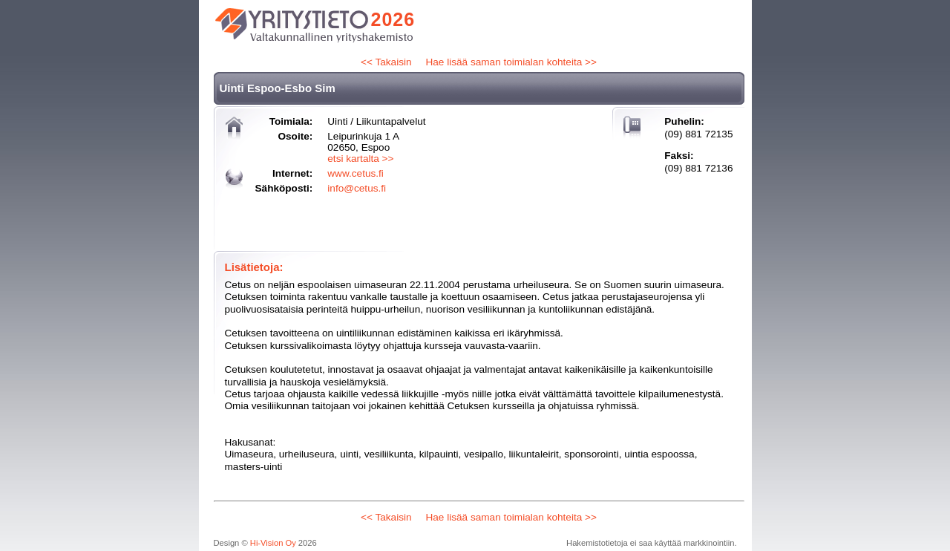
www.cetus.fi (355, 173)
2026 (393, 19)
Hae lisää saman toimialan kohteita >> (510, 62)
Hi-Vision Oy (273, 542)
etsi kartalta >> (360, 158)
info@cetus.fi (356, 188)
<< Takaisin (386, 62)
